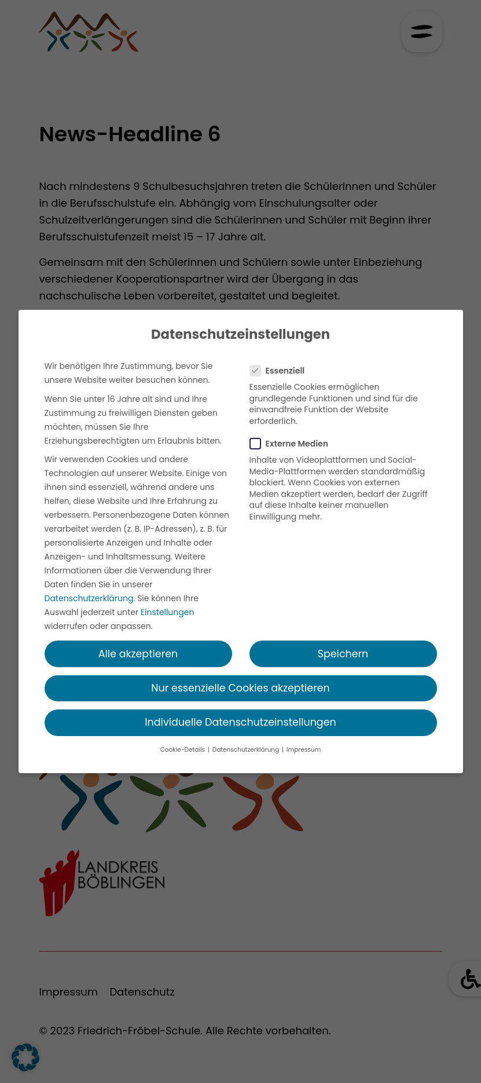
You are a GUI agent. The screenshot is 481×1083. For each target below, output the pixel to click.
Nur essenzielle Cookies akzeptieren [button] (240, 688)
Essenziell (281, 370)
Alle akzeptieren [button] (138, 654)
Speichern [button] (343, 654)
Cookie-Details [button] (183, 749)
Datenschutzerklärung (89, 598)
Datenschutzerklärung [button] (246, 749)
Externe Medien (292, 443)
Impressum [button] (304, 749)
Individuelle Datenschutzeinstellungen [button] (240, 722)
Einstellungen (167, 612)
